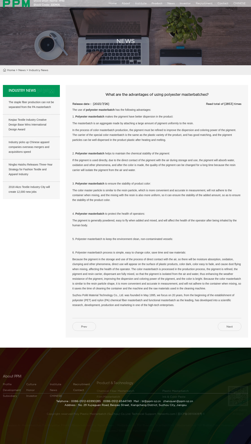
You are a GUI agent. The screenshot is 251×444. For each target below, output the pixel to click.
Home (113, 8)
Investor (185, 8)
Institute (141, 8)
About (126, 8)
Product (157, 8)
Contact (223, 8)
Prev (84, 326)
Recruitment (204, 8)
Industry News (38, 70)
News (171, 8)
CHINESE (239, 8)
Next (229, 326)
